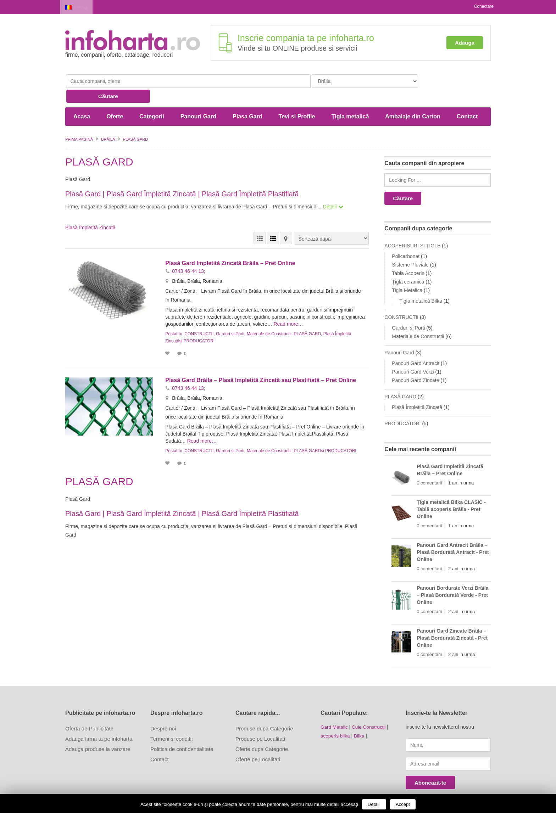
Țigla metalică (350, 100)
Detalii (374, 804)
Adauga (464, 42)
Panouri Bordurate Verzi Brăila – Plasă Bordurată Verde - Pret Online (452, 578)
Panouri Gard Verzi (413, 355)
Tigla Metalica (407, 273)
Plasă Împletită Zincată (90, 211)
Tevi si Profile (297, 100)
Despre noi (163, 712)
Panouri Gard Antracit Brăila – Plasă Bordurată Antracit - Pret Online (453, 535)
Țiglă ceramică (408, 265)
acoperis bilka (336, 719)
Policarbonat (405, 239)
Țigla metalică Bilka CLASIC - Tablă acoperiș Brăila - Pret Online (451, 493)
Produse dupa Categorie (264, 712)
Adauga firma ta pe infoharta (98, 722)
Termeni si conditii (171, 722)
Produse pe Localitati (260, 722)
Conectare (484, 6)
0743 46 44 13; (188, 254)
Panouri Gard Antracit (415, 346)
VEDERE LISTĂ (273, 221)
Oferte (114, 100)
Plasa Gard (247, 100)
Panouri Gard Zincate (415, 363)
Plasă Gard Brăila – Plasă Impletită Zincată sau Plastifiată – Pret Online (260, 363)
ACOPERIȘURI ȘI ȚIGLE (412, 229)
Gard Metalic (335, 710)
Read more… (319, 307)
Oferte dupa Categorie (261, 732)
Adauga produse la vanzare (97, 732)
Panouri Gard (198, 100)
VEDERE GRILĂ (260, 221)
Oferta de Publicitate (89, 712)
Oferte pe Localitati (257, 743)
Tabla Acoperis (408, 256)
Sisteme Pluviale (410, 248)
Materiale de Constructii (269, 317)
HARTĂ (286, 221)
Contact (467, 100)
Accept (403, 804)
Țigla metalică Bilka (420, 284)
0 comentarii (429, 466)
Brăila (81, 7)
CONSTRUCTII (198, 317)
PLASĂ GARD (307, 317)
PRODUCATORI (199, 324)
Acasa (81, 100)
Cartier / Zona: (181, 274)
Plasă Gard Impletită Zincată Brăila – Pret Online (230, 246)
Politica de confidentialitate (181, 732)
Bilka (360, 719)
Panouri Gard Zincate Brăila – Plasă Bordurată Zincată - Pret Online (452, 621)
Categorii (151, 100)
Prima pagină (79, 122)
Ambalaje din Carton (412, 100)
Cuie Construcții (370, 710)
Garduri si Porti (230, 317)
